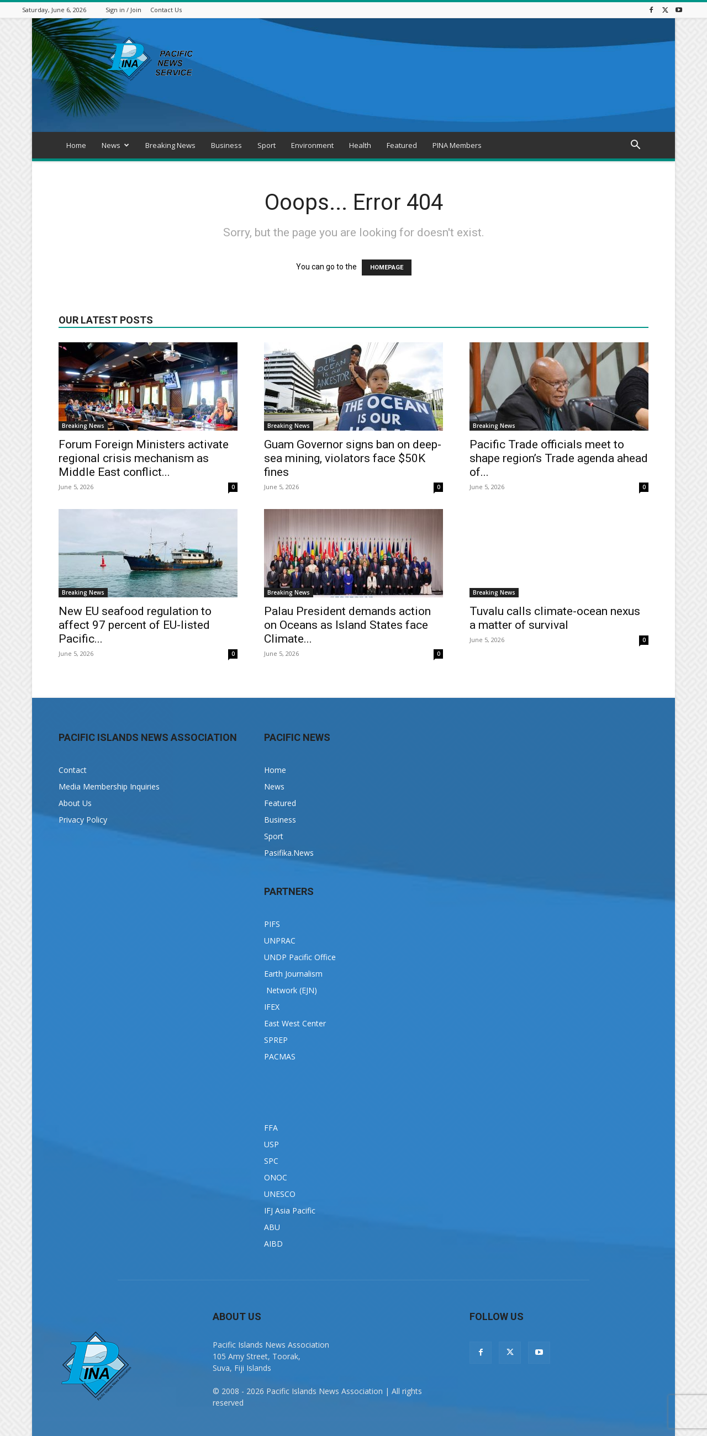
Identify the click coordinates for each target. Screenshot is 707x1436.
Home (76, 145)
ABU (272, 1227)
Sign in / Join (123, 10)
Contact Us (166, 10)
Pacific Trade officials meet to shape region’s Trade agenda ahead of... (558, 458)
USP (271, 1144)
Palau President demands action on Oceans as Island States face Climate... (347, 625)
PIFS (272, 924)
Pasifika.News (289, 852)
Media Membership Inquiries (109, 786)
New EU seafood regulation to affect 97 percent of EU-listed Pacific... (135, 625)
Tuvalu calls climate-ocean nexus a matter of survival (554, 618)
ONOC (275, 1177)
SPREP (276, 1040)
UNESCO (280, 1194)
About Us (75, 803)
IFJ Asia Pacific (289, 1210)
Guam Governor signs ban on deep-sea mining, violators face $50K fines (352, 458)
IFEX (271, 1007)
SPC (271, 1161)
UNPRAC (280, 940)
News (115, 145)
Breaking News (170, 145)
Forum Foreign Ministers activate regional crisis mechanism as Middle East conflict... (144, 458)
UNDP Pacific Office (300, 957)
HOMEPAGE (386, 267)
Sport (266, 145)
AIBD (273, 1243)
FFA (271, 1127)
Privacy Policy (83, 819)
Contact (73, 770)
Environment (312, 145)
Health (360, 145)
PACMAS (280, 1056)
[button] (635, 146)
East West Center (295, 1023)
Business (226, 145)
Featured (402, 145)
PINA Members (457, 145)
